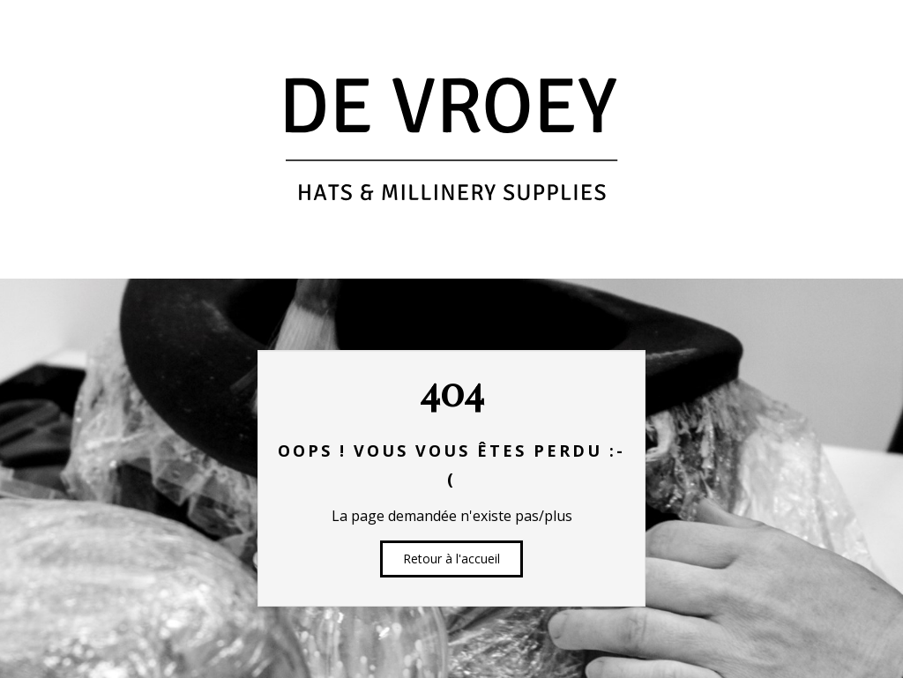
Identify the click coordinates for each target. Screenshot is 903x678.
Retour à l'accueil (451, 558)
